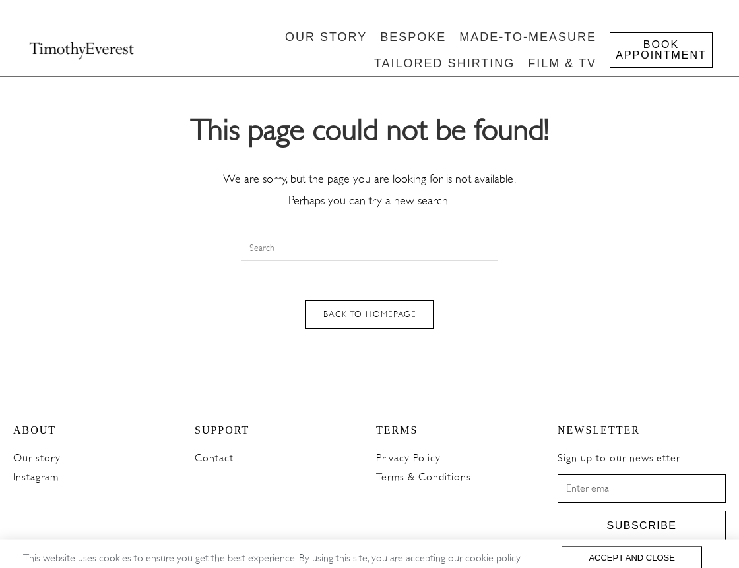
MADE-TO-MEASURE (527, 36)
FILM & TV (562, 63)
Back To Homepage (369, 314)
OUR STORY (326, 36)
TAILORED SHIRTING (444, 63)
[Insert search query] (369, 248)
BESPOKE (413, 36)
